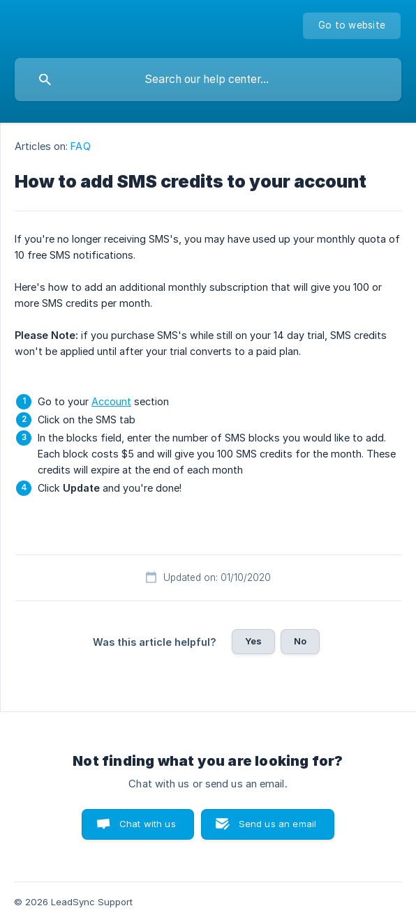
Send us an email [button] (277, 823)
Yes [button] (253, 641)
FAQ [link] (80, 146)
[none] (352, 26)
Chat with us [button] (147, 823)
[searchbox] (208, 79)
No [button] (300, 641)
